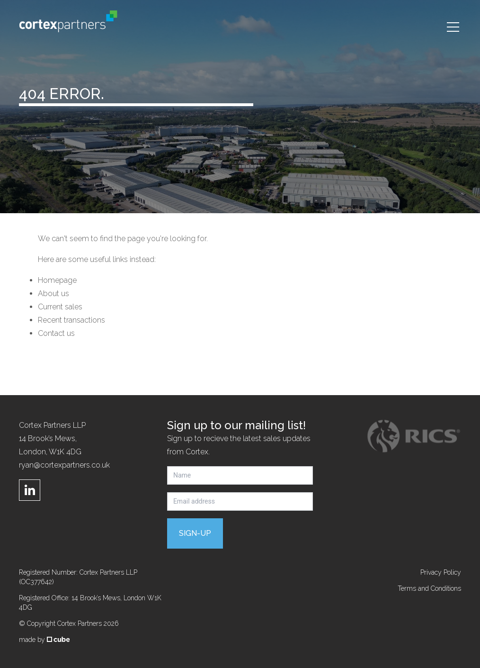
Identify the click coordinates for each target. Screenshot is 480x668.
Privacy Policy (440, 572)
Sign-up (195, 533)
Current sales (60, 306)
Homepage (57, 280)
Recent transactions (71, 320)
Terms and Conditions (429, 588)
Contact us (56, 333)
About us (53, 293)
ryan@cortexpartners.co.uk (64, 464)
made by (44, 639)
